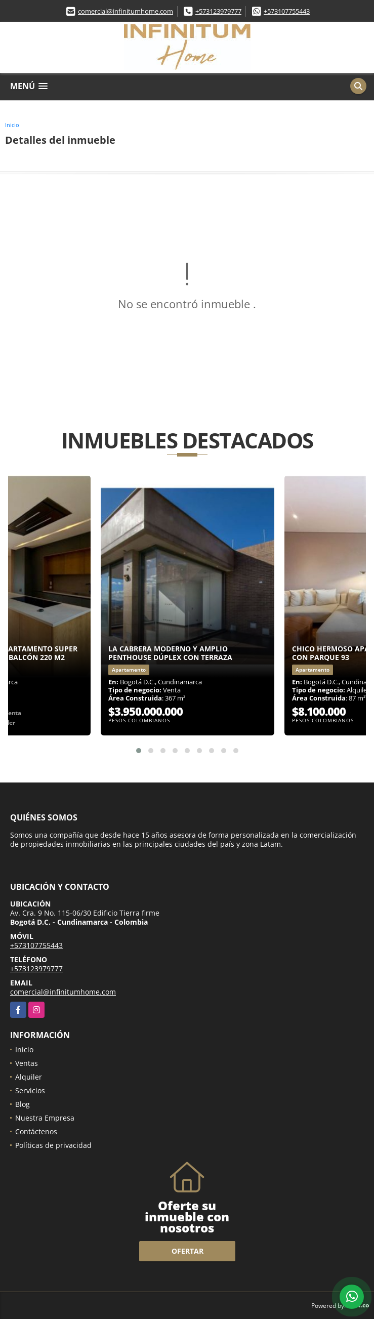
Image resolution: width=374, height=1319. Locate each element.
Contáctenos (36, 1131)
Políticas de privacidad (53, 1145)
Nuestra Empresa (44, 1118)
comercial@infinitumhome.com (125, 11)
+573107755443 (287, 11)
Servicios (30, 1090)
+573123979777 (218, 11)
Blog (22, 1104)
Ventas (26, 1063)
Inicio (12, 125)
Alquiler (28, 1077)
